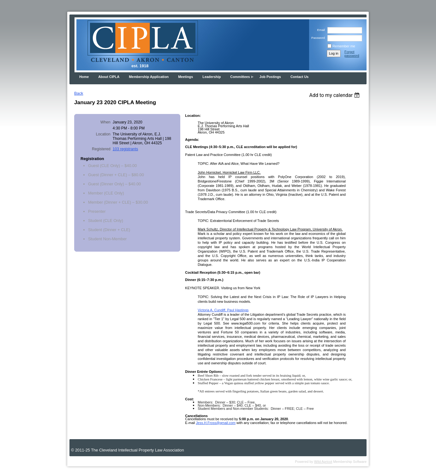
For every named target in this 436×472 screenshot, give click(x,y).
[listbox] (335, 95)
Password (317, 37)
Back (78, 93)
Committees (240, 77)
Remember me (343, 46)
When (105, 122)
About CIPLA (108, 77)
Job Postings (270, 77)
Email (320, 30)
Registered (101, 149)
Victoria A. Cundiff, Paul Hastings (223, 310)
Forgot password (351, 53)
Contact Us (299, 77)
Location (103, 134)
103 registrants (125, 149)
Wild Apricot (323, 461)
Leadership (211, 77)
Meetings (185, 77)
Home (84, 77)
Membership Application (149, 77)
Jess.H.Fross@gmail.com (216, 423)
